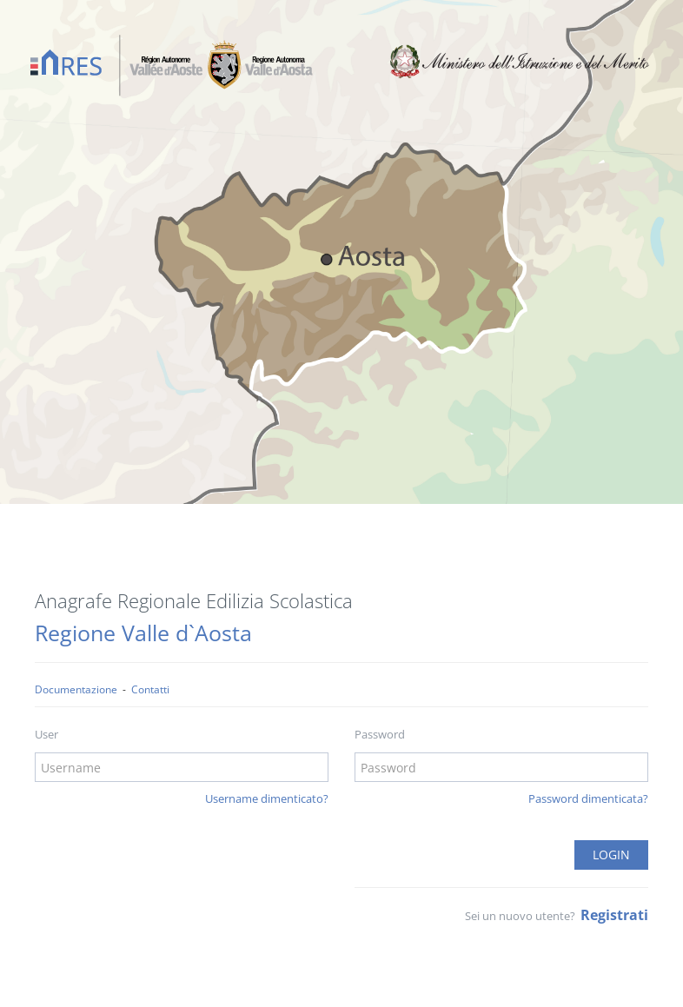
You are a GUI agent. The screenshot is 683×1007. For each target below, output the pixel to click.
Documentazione (76, 689)
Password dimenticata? (588, 798)
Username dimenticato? (266, 798)
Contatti (150, 689)
